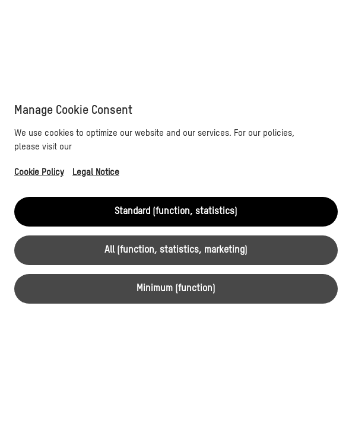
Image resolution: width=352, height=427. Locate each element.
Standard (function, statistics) (176, 211)
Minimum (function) (176, 289)
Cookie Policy (39, 172)
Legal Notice (95, 172)
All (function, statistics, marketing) (176, 250)
